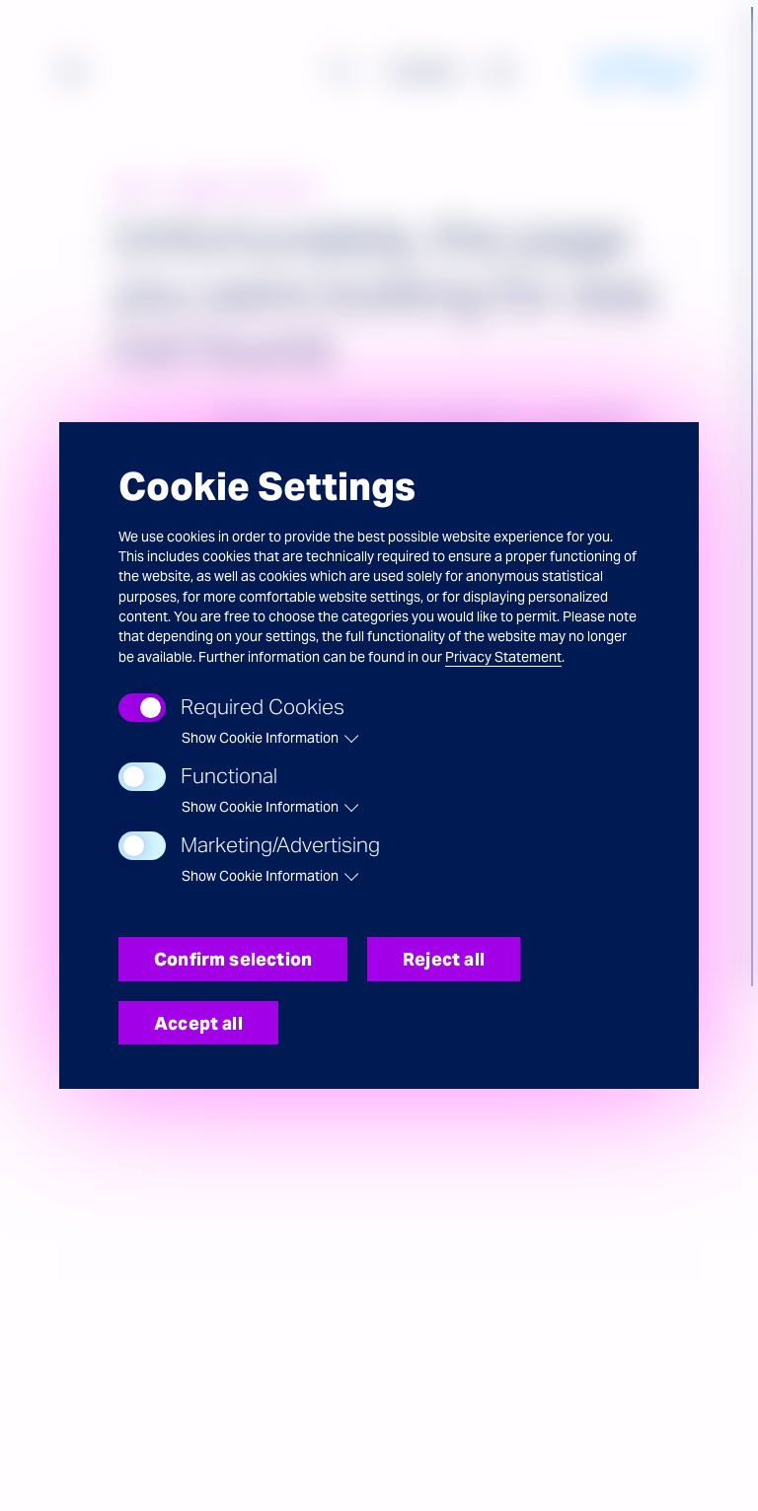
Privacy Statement (503, 657)
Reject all (444, 959)
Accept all (198, 1023)
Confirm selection (233, 959)
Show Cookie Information (260, 738)
